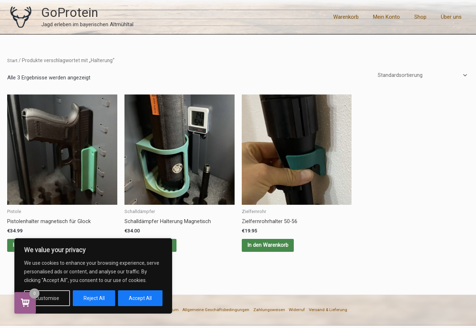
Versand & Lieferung (350, 313)
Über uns (453, 17)
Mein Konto (395, 17)
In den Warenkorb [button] (269, 247)
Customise (47, 298)
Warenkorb (358, 17)
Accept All (140, 298)
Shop (426, 17)
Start (13, 60)
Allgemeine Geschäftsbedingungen (210, 313)
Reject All (94, 298)
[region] (93, 276)
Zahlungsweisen (275, 313)
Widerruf (310, 313)
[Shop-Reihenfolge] (421, 76)
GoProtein (69, 12)
